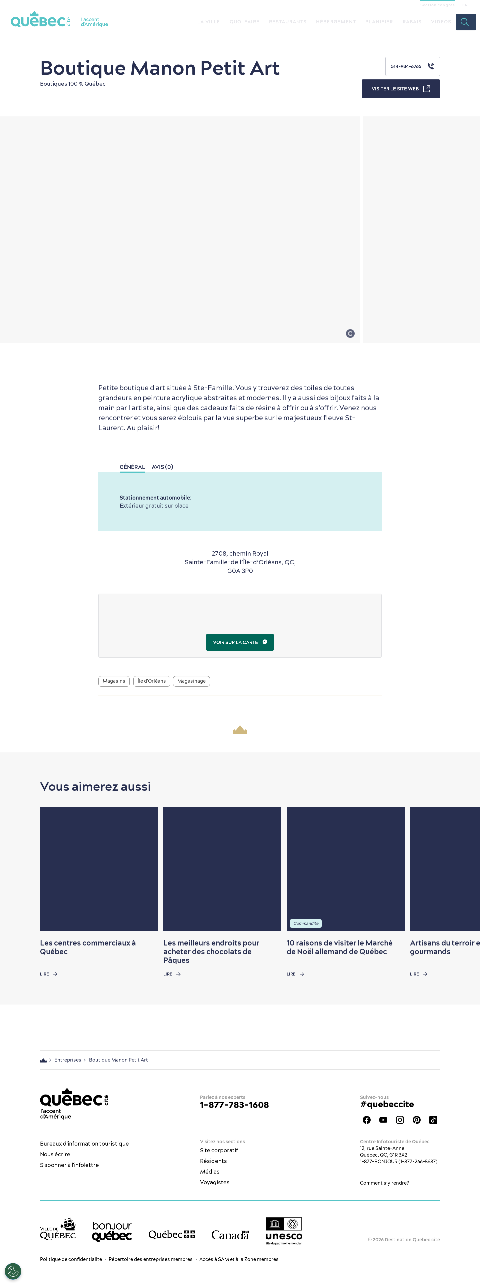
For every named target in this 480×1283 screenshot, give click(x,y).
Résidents (213, 1161)
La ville (208, 22)
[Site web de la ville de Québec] (58, 1228)
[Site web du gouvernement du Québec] (172, 1234)
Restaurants (288, 22)
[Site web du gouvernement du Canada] (230, 1234)
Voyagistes (215, 1182)
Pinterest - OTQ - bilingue (416, 1120)
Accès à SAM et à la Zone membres (239, 1259)
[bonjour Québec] (112, 1232)
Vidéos (441, 22)
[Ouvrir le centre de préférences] (13, 1271)
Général (132, 467)
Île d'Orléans (152, 681)
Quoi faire (245, 22)
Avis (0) (162, 467)
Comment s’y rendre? (384, 1183)
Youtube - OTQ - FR (383, 1120)
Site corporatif (219, 1150)
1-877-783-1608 (234, 1104)
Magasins (114, 681)
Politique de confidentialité (71, 1259)
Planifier (379, 22)
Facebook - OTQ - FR (366, 1120)
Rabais (412, 22)
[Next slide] (462, 869)
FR (465, 5)
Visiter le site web (401, 88)
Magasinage (191, 681)
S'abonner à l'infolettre (69, 1165)
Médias (210, 1171)
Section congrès (437, 5)
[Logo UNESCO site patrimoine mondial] (284, 1231)
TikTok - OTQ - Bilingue (433, 1120)
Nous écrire (55, 1154)
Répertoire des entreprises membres (151, 1259)
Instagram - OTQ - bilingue (400, 1120)
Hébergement (336, 22)
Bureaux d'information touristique (84, 1143)
